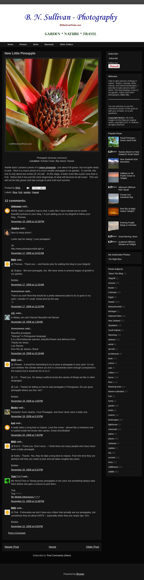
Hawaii (35, 192)
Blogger (80, 574)
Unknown (16, 206)
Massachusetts (115, 306)
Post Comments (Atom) (59, 555)
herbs (110, 410)
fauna (110, 377)
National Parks (114, 316)
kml (13, 423)
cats (110, 368)
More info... (126, 95)
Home (10, 44)
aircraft (111, 349)
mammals (112, 429)
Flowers (23, 44)
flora (15, 192)
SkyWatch (112, 325)
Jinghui (15, 228)
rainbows (112, 443)
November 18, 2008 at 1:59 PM (27, 401)
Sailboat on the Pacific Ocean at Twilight (127, 175)
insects (111, 415)
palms (111, 434)
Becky (14, 407)
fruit (20, 192)
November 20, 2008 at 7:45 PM (27, 435)
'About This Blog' (115, 273)
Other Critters (66, 44)
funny (110, 401)
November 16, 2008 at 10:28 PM (27, 221)
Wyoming (112, 335)
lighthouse (113, 424)
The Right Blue (115, 259)
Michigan (112, 311)
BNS (13, 260)
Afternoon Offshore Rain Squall (127, 188)
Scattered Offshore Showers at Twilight (127, 243)
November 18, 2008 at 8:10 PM (27, 416)
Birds (35, 44)
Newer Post (12, 546)
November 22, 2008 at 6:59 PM (27, 526)
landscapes (113, 420)
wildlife (111, 472)
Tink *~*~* (16, 476)
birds (110, 358)
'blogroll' (111, 278)
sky (109, 453)
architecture (113, 354)
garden (27, 192)
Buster (111, 288)
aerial (110, 344)
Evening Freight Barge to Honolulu (128, 223)
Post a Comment (16, 533)
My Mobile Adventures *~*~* (25, 497)
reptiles (111, 448)
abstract (111, 339)
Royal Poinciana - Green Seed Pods (128, 139)
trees (110, 462)
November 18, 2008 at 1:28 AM (27, 322)
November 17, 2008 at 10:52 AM (27, 253)
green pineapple (47, 167)
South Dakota (114, 330)
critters (111, 372)
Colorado (112, 292)
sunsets (111, 457)
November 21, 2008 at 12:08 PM (27, 501)
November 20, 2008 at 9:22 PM (27, 470)
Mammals (49, 44)
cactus (111, 363)
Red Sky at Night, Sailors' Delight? (128, 210)
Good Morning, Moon (128, 236)
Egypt (110, 297)
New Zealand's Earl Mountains (129, 160)
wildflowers (113, 467)
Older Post (92, 546)
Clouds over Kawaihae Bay (126, 196)
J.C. (13, 313)
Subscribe (113, 58)
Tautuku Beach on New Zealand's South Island (129, 153)
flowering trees (114, 387)
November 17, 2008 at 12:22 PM (27, 306)
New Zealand (114, 321)
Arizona (111, 283)
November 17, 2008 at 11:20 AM (27, 284)
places (111, 438)
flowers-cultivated (116, 391)
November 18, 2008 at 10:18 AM (27, 353)
